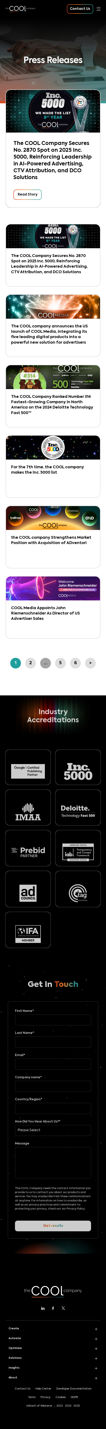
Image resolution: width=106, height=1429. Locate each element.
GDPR (74, 1397)
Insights (14, 1368)
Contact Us (22, 1389)
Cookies (61, 1397)
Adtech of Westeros (39, 1406)
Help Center (43, 1389)
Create (14, 1328)
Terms (31, 1397)
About (13, 1377)
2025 (77, 1406)
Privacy (45, 1397)
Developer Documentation (73, 1389)
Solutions (15, 1358)
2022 (59, 1406)
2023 (68, 1406)
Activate (15, 1338)
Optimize (15, 1348)
